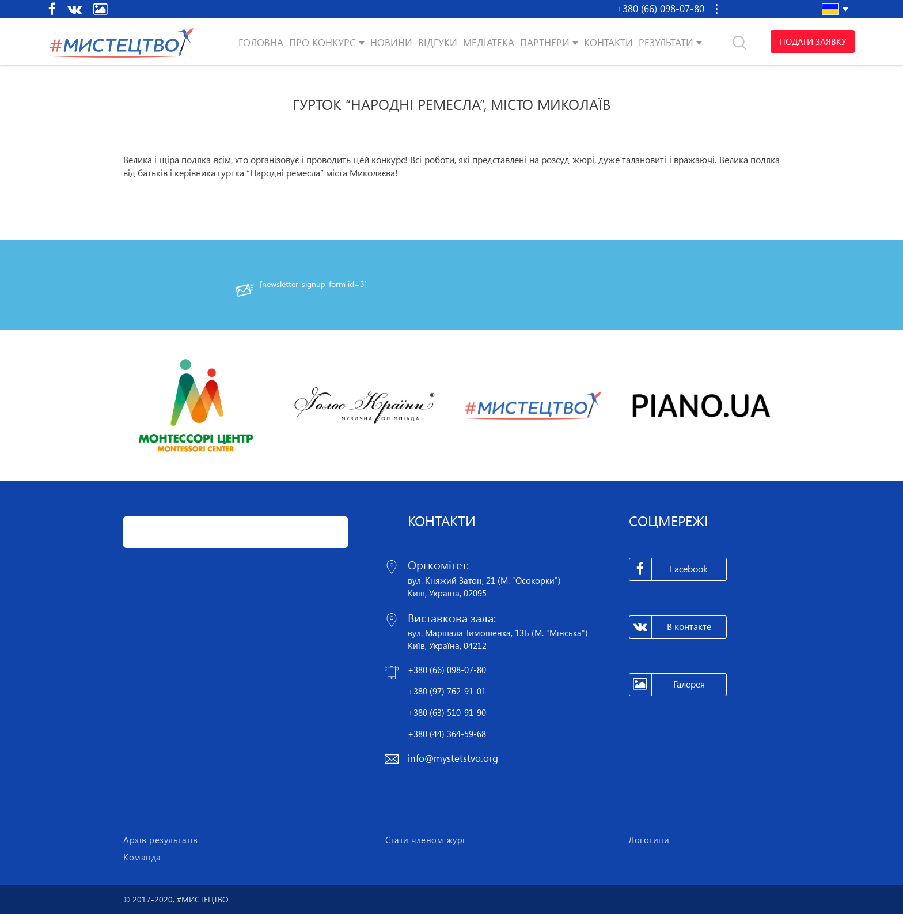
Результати (666, 42)
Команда (142, 857)
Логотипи (648, 839)
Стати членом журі (425, 839)
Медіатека (488, 42)
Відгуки (437, 42)
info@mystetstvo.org (453, 758)
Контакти (608, 42)
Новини (391, 42)
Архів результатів (160, 839)
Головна (260, 42)
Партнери (545, 42)
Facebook (668, 569)
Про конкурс (322, 42)
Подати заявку (812, 41)
